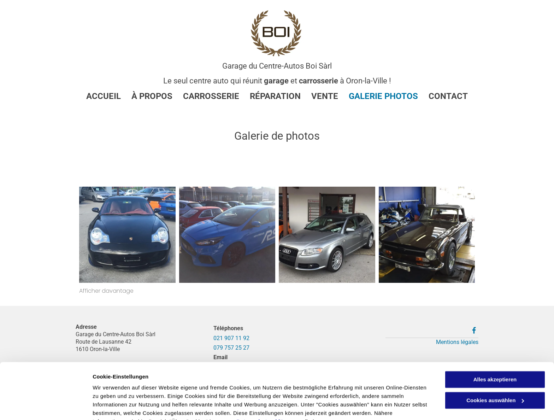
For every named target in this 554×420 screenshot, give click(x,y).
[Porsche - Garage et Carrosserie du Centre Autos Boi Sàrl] (127, 235)
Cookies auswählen (117, 406)
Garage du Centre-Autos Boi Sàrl (277, 66)
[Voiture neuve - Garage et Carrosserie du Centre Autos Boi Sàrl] (327, 235)
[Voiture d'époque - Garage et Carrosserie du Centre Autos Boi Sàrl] (427, 235)
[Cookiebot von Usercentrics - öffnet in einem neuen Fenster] (46, 406)
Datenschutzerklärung (266, 387)
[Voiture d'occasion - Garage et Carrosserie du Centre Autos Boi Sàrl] (227, 235)
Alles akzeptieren (495, 345)
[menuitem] (98, 96)
